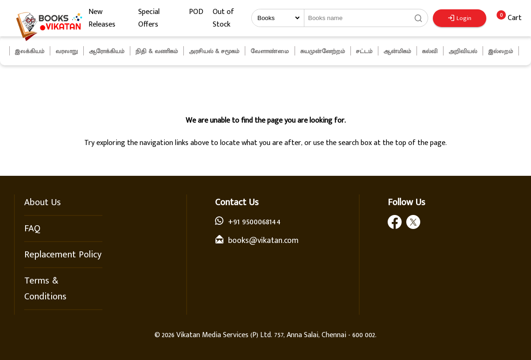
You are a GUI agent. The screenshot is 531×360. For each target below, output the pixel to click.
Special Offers (149, 18)
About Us (42, 202)
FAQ (32, 228)
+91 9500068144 (254, 222)
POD (196, 12)
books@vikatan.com (263, 241)
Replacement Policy (62, 255)
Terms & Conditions (45, 289)
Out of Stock (223, 18)
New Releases (101, 18)
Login (459, 18)
